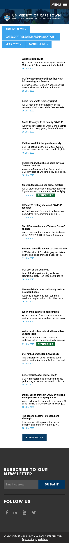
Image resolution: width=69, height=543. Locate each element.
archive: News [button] (16, 29)
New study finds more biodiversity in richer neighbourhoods (43, 290)
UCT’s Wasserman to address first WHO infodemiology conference (42, 80)
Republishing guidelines (35, 539)
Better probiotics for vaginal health (39, 375)
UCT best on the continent (35, 269)
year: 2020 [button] (14, 44)
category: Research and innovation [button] (31, 36)
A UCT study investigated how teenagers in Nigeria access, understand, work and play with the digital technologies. (44, 190)
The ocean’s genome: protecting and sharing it (40, 417)
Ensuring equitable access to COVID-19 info (44, 248)
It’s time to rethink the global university (41, 143)
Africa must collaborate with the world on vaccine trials (43, 332)
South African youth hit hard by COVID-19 (42, 122)
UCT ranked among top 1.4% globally (40, 354)
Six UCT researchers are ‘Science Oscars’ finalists (43, 227)
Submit (52, 484)
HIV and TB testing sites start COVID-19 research (42, 206)
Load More (34, 437)
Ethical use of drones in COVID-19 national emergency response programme (43, 396)
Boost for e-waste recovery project (39, 101)
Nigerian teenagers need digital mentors (42, 185)
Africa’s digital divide (32, 59)
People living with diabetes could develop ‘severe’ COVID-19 (43, 164)
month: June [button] (38, 44)
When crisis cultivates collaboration (40, 312)
